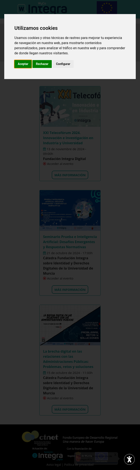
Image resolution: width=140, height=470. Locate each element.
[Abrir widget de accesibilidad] (129, 459)
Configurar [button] (63, 64)
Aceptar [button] (23, 64)
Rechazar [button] (42, 64)
